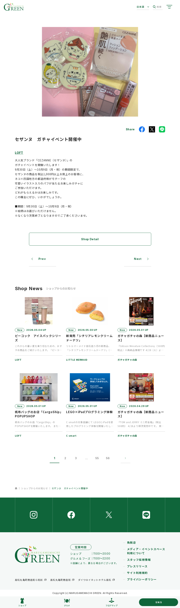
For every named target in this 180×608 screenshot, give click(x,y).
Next (138, 258)
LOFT (19, 152)
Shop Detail (90, 239)
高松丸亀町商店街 (60, 579)
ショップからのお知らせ (34, 488)
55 (97, 458)
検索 (157, 7)
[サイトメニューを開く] (169, 6)
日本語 (140, 6)
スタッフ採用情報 (139, 560)
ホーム (16, 488)
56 (108, 458)
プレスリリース (137, 566)
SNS (158, 602)
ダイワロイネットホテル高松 (94, 579)
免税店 (131, 542)
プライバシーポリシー (142, 579)
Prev (42, 258)
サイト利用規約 (137, 573)
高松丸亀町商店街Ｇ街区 (29, 579)
